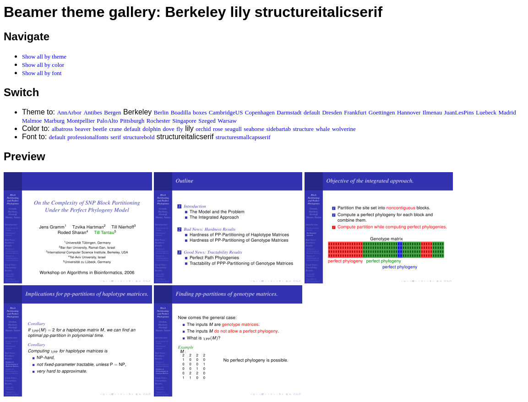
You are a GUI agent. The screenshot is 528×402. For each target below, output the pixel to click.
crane (115, 128)
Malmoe (32, 120)
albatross (62, 128)
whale (323, 128)
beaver (83, 128)
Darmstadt (289, 112)
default (312, 112)
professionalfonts (88, 137)
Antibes (92, 112)
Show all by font (41, 73)
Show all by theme (44, 56)
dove (168, 128)
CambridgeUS (226, 112)
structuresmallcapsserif (243, 137)
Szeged (207, 120)
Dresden (332, 112)
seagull (233, 128)
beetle (100, 128)
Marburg (54, 120)
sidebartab (279, 128)
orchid (203, 128)
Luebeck (486, 112)
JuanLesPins (459, 112)
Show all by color (43, 64)
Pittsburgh (132, 120)
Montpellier (81, 120)
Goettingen (382, 112)
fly (179, 128)
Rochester (158, 120)
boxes (200, 112)
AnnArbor (69, 112)
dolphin (151, 128)
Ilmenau (432, 112)
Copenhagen (260, 112)
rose (218, 128)
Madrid (507, 112)
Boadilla (181, 112)
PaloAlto (107, 120)
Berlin (161, 112)
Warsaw (227, 120)
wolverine (344, 128)
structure (303, 128)
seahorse (254, 128)
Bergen (112, 112)
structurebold (139, 137)
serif (115, 137)
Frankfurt (355, 112)
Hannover (408, 112)
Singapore (184, 120)
